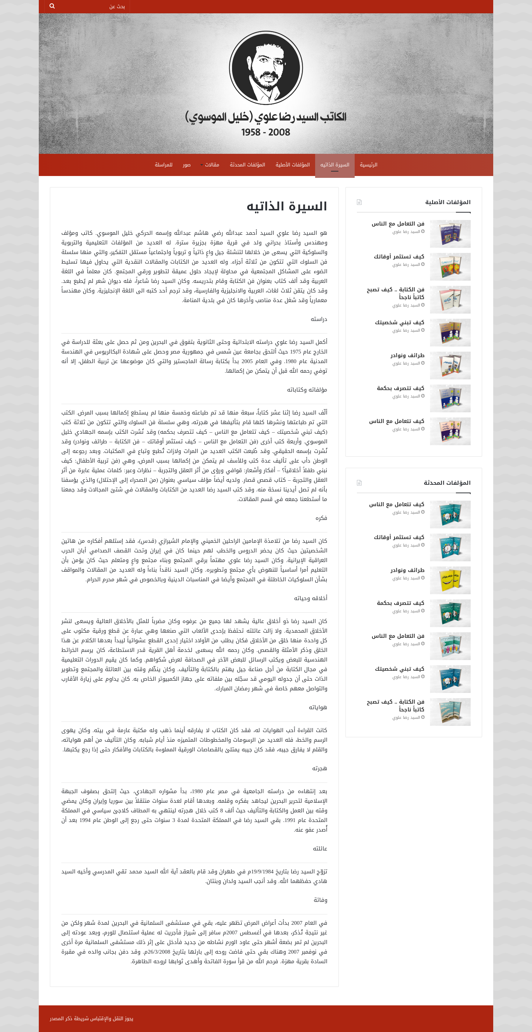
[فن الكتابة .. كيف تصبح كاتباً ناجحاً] (450, 300)
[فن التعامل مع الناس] (450, 234)
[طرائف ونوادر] (450, 365)
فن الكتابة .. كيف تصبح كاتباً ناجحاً (395, 293)
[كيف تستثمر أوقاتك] (450, 267)
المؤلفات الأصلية (293, 164)
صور (187, 164)
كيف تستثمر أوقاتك (399, 257)
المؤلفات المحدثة (247, 164)
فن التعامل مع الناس (398, 224)
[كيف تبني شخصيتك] (450, 332)
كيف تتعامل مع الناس (396, 421)
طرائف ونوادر (407, 356)
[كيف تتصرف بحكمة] (450, 398)
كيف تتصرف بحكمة (400, 388)
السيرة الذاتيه (334, 164)
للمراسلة (164, 164)
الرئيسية (369, 164)
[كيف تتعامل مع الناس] (450, 431)
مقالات (212, 164)
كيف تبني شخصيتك (399, 323)
